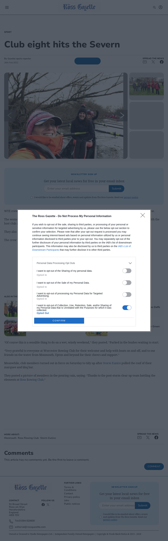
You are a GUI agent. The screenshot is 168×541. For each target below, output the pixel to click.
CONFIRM (59, 320)
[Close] (144, 216)
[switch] (126, 270)
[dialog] (84, 271)
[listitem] (84, 263)
